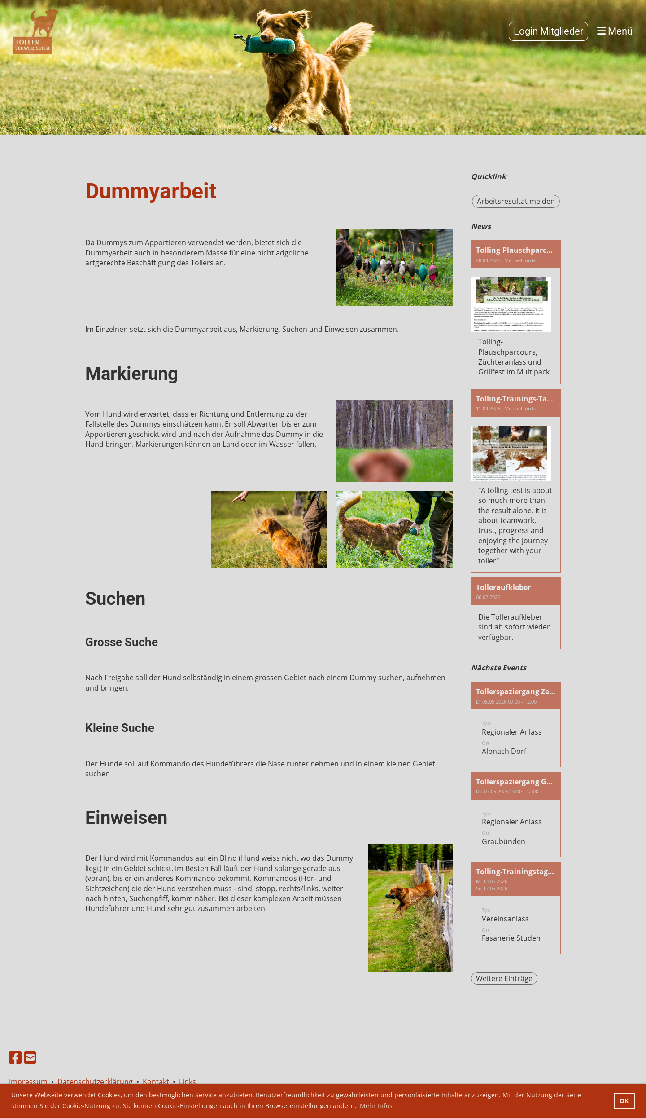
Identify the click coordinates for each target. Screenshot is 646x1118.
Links (187, 1082)
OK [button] (624, 1100)
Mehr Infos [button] (376, 1105)
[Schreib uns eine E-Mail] (30, 1057)
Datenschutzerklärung (95, 1082)
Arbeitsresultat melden (516, 201)
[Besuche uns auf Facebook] (15, 1057)
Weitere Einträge (504, 978)
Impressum (30, 1082)
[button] (516, 724)
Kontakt (156, 1082)
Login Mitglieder (548, 31)
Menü (615, 31)
